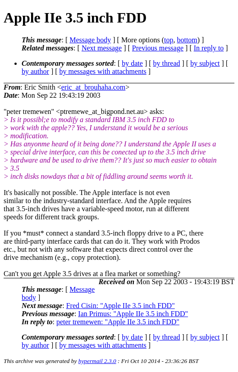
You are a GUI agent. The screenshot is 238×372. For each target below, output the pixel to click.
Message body (90, 40)
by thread (166, 63)
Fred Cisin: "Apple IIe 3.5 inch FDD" (120, 305)
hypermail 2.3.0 (97, 361)
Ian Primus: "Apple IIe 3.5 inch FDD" (133, 314)
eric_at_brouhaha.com (93, 87)
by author (35, 71)
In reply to (209, 48)
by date (132, 63)
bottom (187, 40)
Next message (102, 48)
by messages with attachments (103, 71)
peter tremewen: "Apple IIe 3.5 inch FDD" (117, 322)
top (168, 40)
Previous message (157, 48)
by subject (205, 63)
